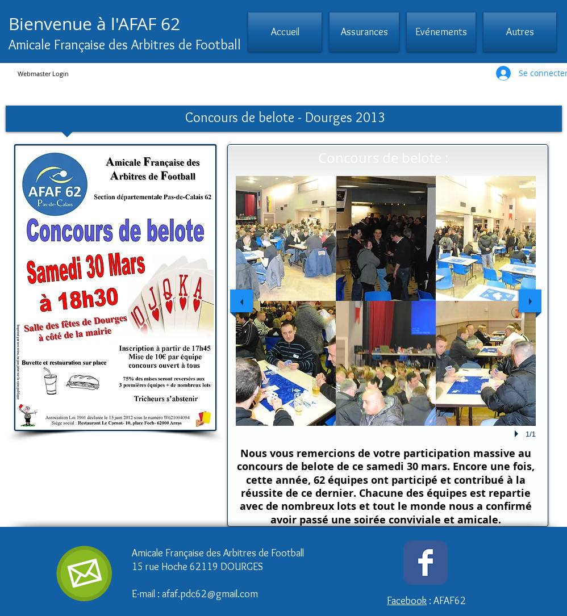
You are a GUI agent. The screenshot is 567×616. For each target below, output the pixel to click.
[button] (364, 32)
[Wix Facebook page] (425, 562)
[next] (530, 301)
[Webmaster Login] (42, 73)
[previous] (241, 301)
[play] (518, 433)
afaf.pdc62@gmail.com (210, 594)
